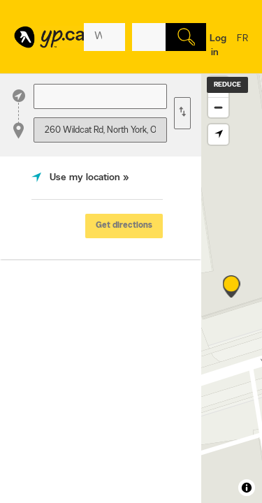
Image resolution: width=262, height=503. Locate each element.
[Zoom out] (218, 107)
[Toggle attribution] (246, 487)
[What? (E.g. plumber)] (104, 37)
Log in (218, 46)
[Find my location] (218, 134)
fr (242, 47)
